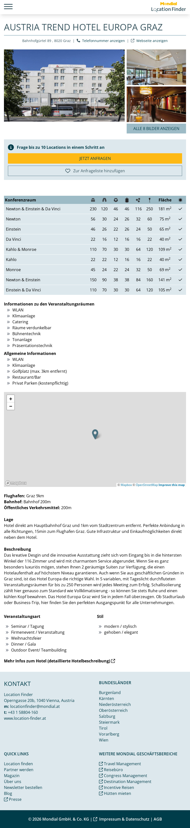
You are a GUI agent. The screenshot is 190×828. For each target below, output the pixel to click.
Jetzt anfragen (95, 158)
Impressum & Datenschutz (121, 819)
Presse (13, 799)
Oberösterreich (113, 710)
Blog (8, 793)
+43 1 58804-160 (23, 712)
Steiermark (109, 722)
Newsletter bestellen (23, 787)
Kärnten (106, 698)
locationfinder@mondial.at (35, 706)
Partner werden (18, 769)
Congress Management (123, 775)
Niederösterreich (115, 704)
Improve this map (172, 485)
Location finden (18, 763)
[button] (95, 434)
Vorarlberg (109, 734)
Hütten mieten (115, 793)
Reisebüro (111, 769)
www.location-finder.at (25, 718)
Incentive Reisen (116, 787)
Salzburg (107, 716)
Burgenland (110, 692)
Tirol (103, 728)
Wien (103, 740)
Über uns (12, 781)
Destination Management (125, 781)
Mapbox (126, 485)
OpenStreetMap (147, 485)
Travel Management (120, 763)
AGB (158, 819)
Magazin (12, 775)
